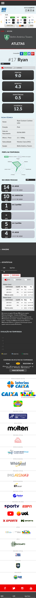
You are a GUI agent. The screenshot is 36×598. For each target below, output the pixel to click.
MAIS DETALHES (18, 370)
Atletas (9, 31)
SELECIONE (28, 363)
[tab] (4, 267)
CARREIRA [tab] (6, 275)
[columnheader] (21, 287)
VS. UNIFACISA (17, 195)
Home (2, 31)
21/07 (17, 199)
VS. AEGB (15, 186)
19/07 (17, 190)
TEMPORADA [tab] (15, 275)
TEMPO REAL (10, 25)
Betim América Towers (24, 146)
